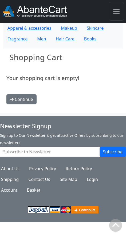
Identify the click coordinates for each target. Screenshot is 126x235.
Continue (21, 99)
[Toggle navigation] (116, 11)
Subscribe (113, 152)
